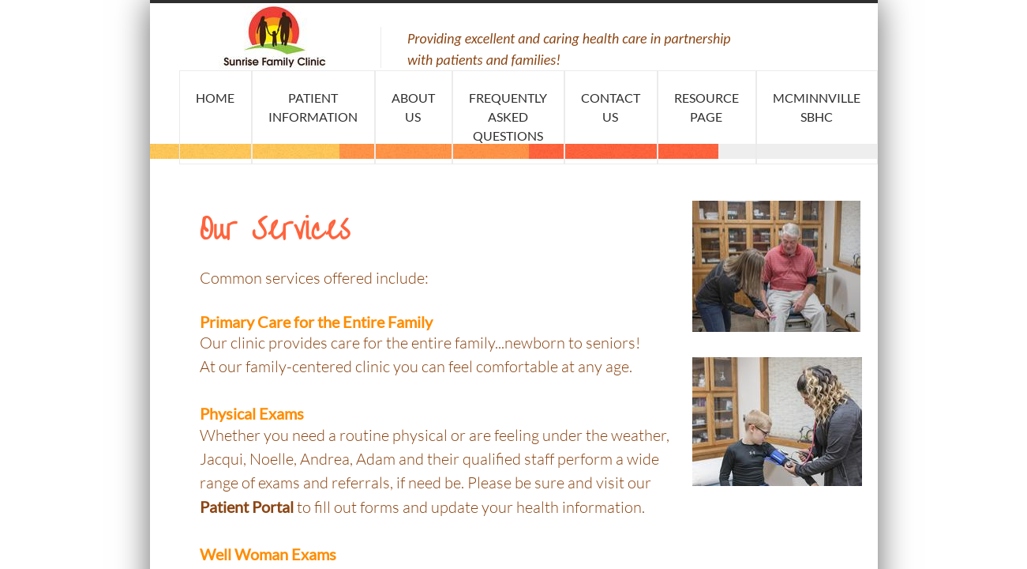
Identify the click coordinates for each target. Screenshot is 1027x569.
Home (215, 97)
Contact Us (610, 107)
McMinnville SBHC (816, 107)
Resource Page (706, 107)
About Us (413, 107)
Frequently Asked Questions (508, 116)
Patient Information (313, 107)
